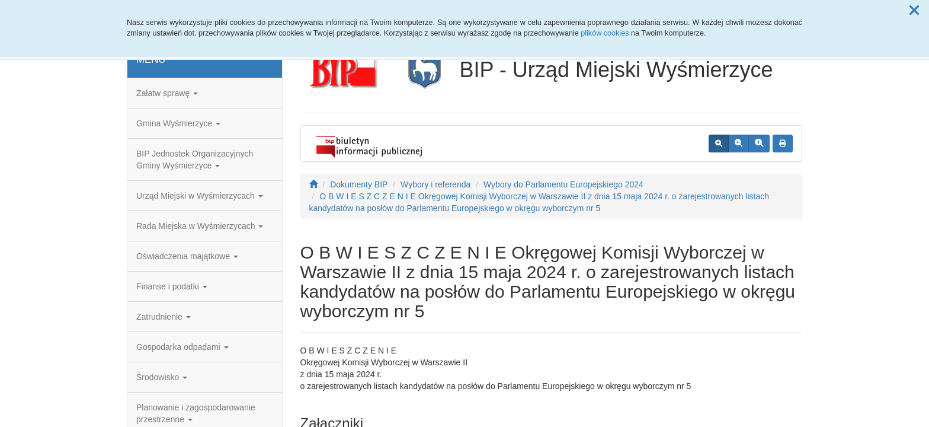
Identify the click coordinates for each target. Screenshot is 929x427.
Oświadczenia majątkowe (187, 256)
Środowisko (161, 377)
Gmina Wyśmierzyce (178, 123)
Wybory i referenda (435, 184)
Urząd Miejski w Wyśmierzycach (199, 195)
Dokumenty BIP (358, 184)
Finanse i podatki (171, 286)
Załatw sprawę (167, 93)
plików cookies (605, 33)
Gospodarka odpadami (182, 347)
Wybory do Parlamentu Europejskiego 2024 (563, 184)
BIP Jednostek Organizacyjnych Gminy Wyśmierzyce (194, 159)
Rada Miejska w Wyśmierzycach (199, 226)
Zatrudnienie (163, 316)
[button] (914, 10)
